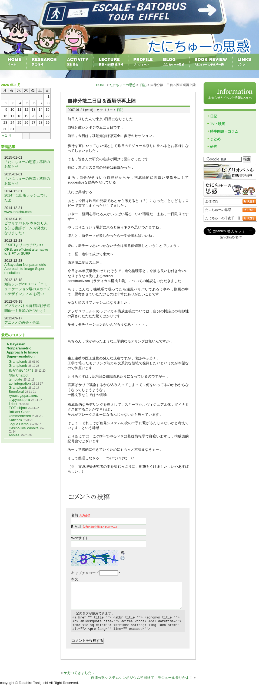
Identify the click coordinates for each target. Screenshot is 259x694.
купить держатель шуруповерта (23, 398)
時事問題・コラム (224, 131)
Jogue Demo (19, 424)
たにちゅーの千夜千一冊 (223, 218)
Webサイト (80, 538)
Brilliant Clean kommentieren (20, 414)
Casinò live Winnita (24, 428)
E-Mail (94, 527)
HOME (101, 85)
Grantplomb (18, 361)
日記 (143, 85)
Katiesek (15, 420)
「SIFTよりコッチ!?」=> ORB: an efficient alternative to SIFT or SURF (26, 249)
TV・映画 (217, 124)
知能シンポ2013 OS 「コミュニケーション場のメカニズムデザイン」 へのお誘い (27, 289)
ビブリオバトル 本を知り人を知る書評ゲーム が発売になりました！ (26, 228)
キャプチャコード (85, 573)
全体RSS (211, 201)
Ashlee (14, 435)
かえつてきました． (79, 676)
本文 (74, 579)
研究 (213, 147)
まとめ (215, 139)
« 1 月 (7, 135)
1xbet (13, 404)
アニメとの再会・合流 (21, 322)
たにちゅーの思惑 (122, 85)
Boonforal (16, 391)
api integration (20, 383)
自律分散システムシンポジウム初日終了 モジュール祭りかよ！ (142, 681)
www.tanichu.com (18, 212)
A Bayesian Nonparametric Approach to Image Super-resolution (25, 269)
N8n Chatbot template (18, 377)
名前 (80, 515)
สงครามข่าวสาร (21, 370)
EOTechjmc (17, 408)
